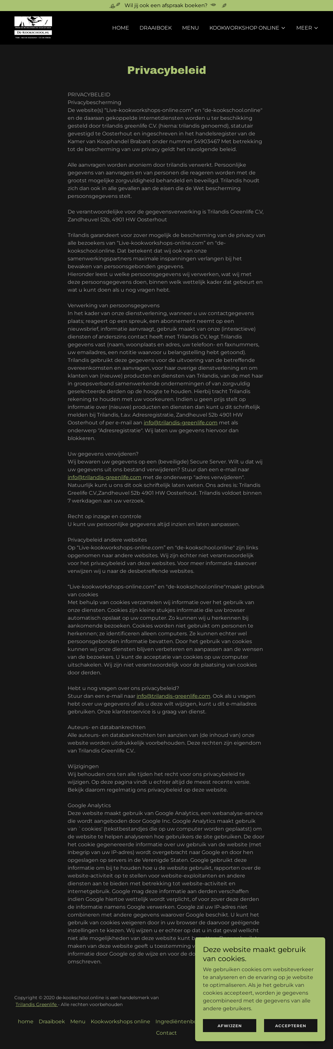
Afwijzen (230, 1025)
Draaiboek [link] (156, 28)
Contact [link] (166, 1033)
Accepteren (290, 1025)
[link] (33, 27)
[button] (247, 28)
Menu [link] (190, 28)
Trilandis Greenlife (37, 1004)
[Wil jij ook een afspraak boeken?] (166, 5)
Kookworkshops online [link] (120, 1021)
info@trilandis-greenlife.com (181, 423)
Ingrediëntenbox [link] (177, 1021)
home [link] (120, 28)
